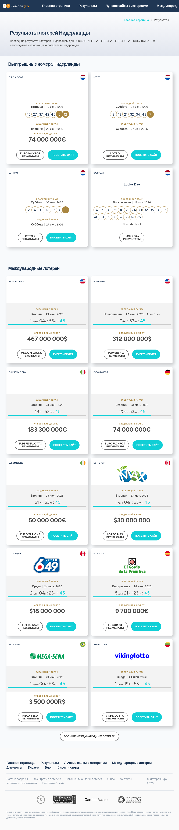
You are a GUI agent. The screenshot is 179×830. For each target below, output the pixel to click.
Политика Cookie (53, 783)
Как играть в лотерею (47, 779)
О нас (111, 779)
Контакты (126, 779)
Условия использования (21, 783)
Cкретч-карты (68, 767)
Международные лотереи (132, 763)
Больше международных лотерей (89, 736)
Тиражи (33, 767)
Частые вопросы (17, 779)
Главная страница (136, 20)
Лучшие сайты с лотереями (127, 6)
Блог (48, 767)
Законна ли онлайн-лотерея (84, 779)
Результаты (50, 763)
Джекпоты (14, 767)
